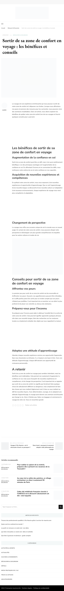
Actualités (5, 552)
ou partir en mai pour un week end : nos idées (15, 528)
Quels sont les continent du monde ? (12, 524)
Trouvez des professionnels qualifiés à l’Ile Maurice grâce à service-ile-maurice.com (26, 520)
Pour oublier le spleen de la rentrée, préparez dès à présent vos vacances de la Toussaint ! (33, 467)
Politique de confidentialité (41, 588)
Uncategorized (6, 579)
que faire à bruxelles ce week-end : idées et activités (17, 532)
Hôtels (3, 566)
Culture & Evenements (9, 557)
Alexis (4, 107)
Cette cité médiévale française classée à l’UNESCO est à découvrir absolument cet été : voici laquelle (33, 493)
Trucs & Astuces (7, 575)
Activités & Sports (8, 548)
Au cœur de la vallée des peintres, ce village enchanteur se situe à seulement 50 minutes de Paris (34, 480)
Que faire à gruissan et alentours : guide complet (16, 536)
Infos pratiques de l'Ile (9, 570)
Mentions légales (27, 588)
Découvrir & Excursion (20, 35)
